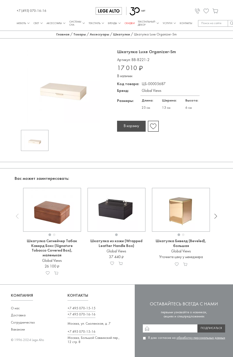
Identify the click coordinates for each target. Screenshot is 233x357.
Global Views (151, 91)
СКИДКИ (129, 23)
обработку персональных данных (200, 338)
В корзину (131, 126)
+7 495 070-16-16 (81, 314)
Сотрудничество (23, 322)
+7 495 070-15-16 (81, 332)
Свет (38, 23)
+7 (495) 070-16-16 (31, 11)
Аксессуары (56, 23)
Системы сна (77, 23)
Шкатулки (121, 34)
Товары (79, 34)
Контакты (186, 23)
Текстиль (97, 23)
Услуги (170, 23)
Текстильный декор (149, 23)
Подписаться (211, 328)
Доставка (18, 315)
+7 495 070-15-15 (81, 308)
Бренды (114, 23)
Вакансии (18, 329)
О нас (15, 308)
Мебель (23, 23)
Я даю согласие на (186, 338)
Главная (62, 34)
